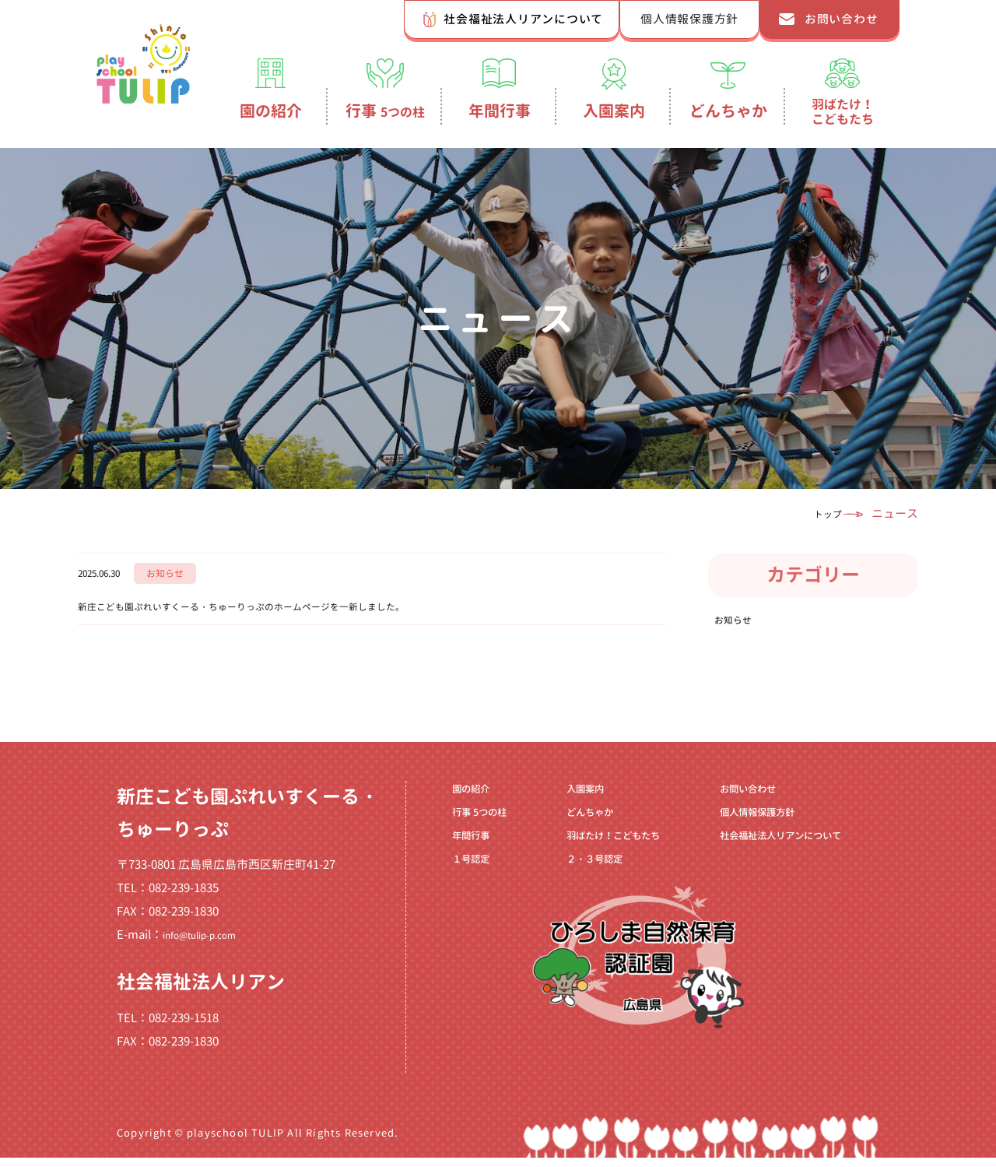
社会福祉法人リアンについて (523, 19)
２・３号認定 (577, 889)
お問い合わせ (842, 19)
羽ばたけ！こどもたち (843, 111)
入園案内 (614, 110)
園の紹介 (271, 110)
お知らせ (739, 624)
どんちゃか (728, 110)
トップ (816, 513)
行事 (385, 110)
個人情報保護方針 (689, 19)
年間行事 (499, 110)
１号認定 (462, 889)
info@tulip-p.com (210, 945)
